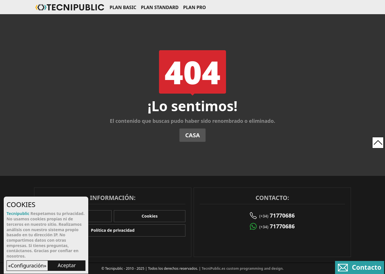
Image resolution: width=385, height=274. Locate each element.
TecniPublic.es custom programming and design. (243, 268)
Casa (192, 135)
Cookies (150, 216)
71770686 (277, 215)
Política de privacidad (113, 230)
